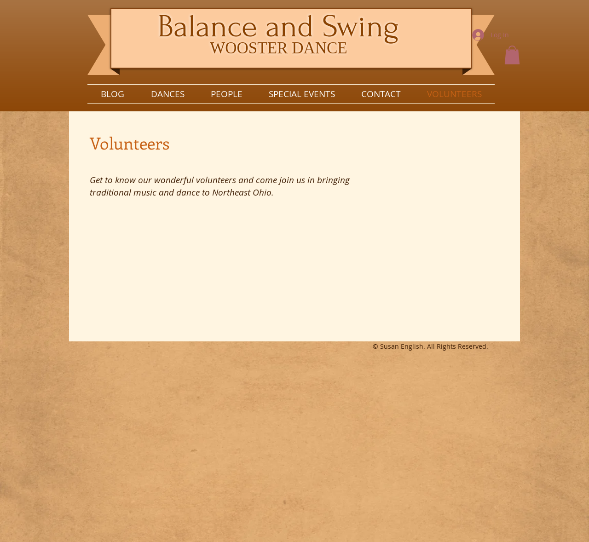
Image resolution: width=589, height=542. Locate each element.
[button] (512, 55)
